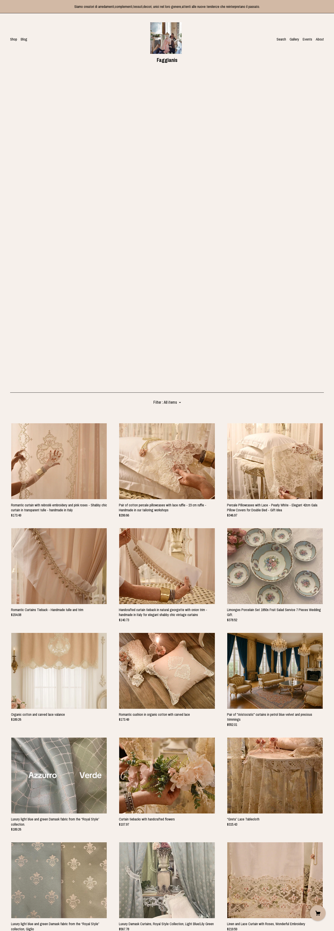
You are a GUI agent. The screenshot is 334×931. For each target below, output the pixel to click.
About (320, 39)
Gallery (294, 39)
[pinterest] (25, 893)
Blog (24, 39)
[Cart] (318, 913)
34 (193, 848)
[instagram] (18, 893)
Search (281, 39)
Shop (13, 39)
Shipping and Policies (24, 906)
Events (307, 39)
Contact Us (18, 900)
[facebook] (12, 893)
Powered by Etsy (21, 918)
